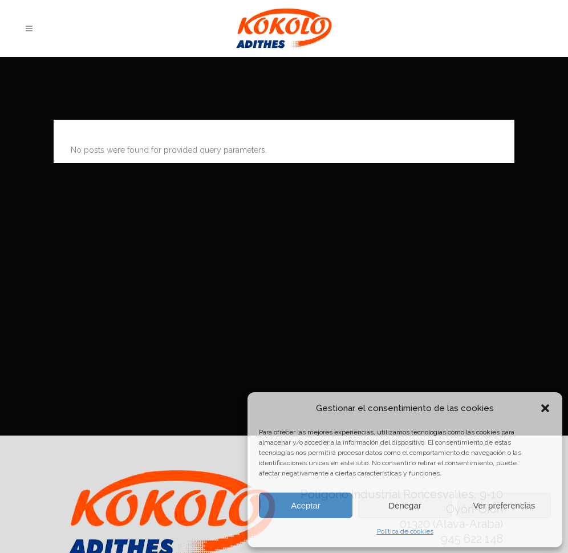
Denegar (404, 505)
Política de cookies (405, 531)
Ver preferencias (504, 505)
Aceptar (305, 505)
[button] (545, 408)
